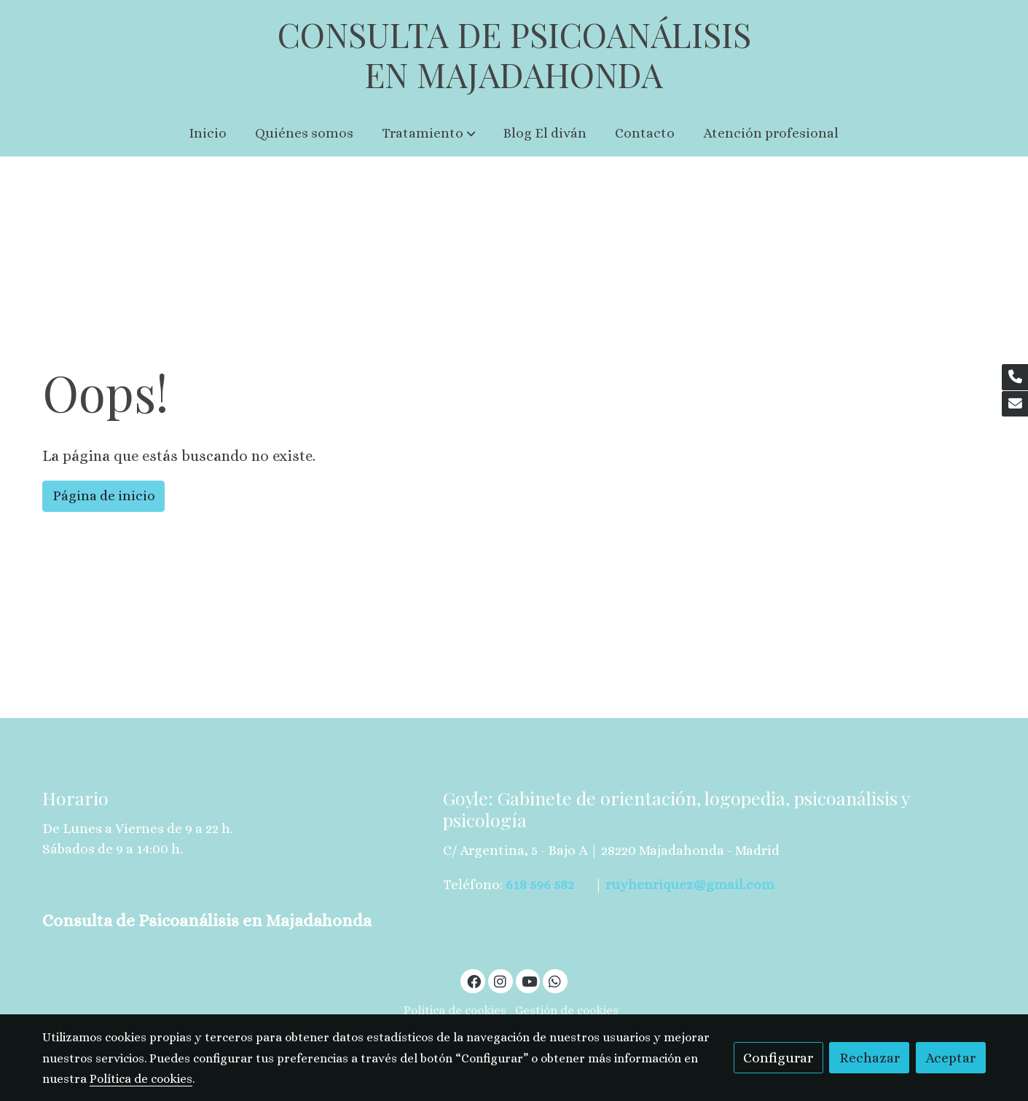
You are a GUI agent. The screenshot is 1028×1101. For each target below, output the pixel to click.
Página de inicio (103, 495)
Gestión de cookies (567, 1010)
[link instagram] (500, 980)
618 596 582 (540, 884)
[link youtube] (530, 980)
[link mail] (1015, 404)
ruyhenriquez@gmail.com (689, 884)
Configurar (778, 1057)
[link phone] (1015, 377)
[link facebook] (473, 980)
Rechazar (869, 1057)
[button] (429, 133)
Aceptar (950, 1057)
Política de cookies (455, 1010)
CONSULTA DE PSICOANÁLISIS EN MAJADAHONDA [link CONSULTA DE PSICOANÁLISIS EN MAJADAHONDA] (514, 55)
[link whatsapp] (555, 980)
